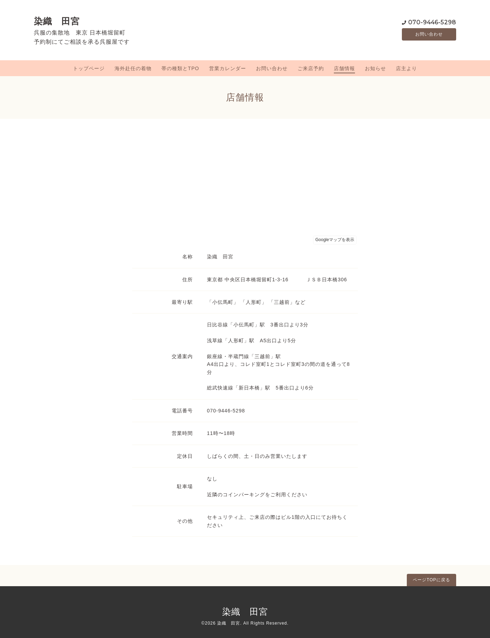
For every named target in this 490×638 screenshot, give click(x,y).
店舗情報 (344, 68)
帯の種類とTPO (180, 68)
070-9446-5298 (432, 21)
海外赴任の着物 (133, 68)
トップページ (89, 68)
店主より (406, 68)
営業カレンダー (227, 68)
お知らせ (375, 68)
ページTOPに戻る (431, 579)
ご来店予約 (311, 68)
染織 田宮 (57, 21)
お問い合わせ (429, 34)
